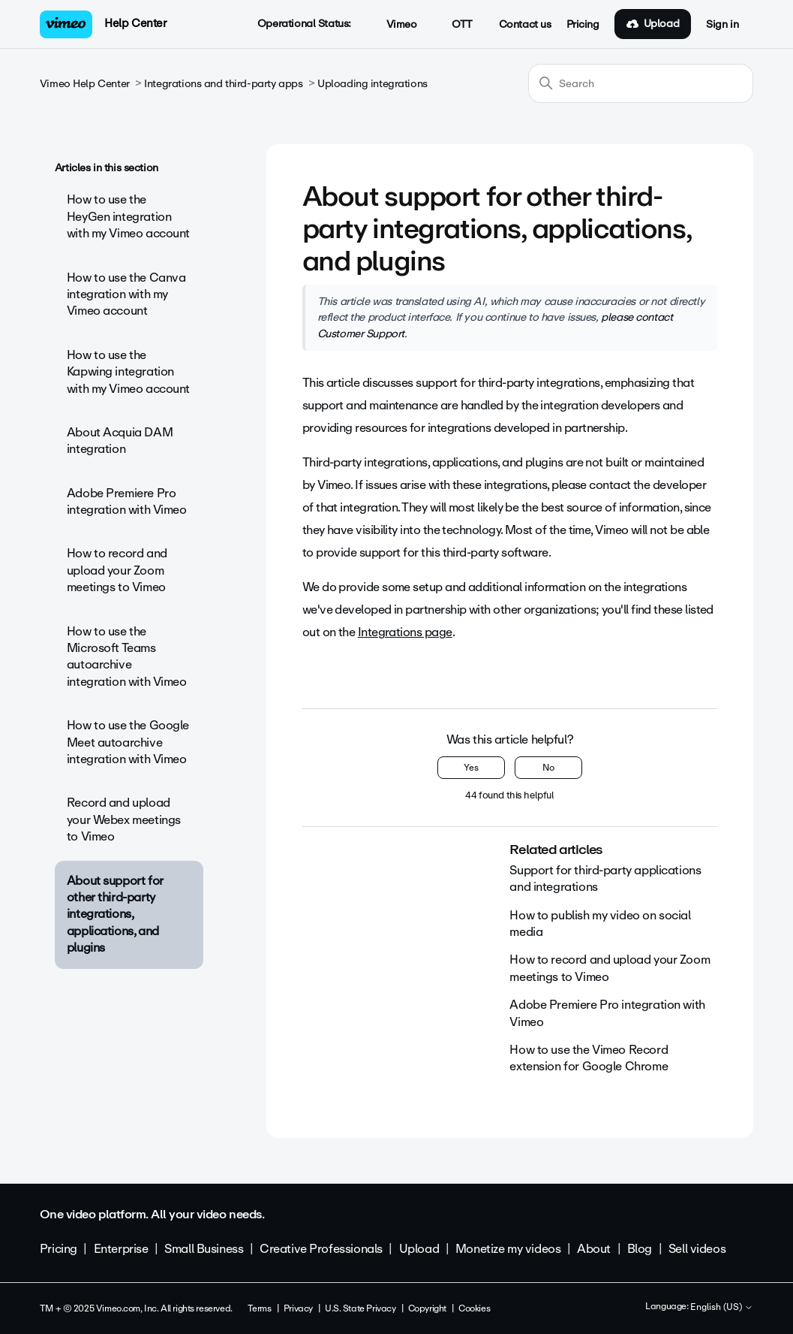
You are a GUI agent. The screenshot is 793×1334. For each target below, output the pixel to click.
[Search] (640, 83)
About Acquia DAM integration (120, 440)
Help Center (135, 23)
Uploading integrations (372, 83)
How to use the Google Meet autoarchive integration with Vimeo (128, 742)
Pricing (582, 24)
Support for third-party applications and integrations (605, 878)
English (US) (721, 1307)
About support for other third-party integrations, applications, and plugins (115, 914)
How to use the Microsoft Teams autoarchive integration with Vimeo (127, 656)
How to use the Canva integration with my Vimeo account (126, 294)
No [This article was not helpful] (548, 767)
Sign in (722, 24)
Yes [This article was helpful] (471, 767)
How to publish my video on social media (599, 923)
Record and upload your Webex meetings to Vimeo (124, 819)
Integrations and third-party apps (223, 83)
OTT (453, 24)
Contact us (525, 24)
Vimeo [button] (393, 24)
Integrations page (405, 632)
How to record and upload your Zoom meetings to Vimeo (117, 570)
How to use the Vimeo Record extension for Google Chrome (588, 1058)
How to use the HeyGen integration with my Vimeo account (128, 216)
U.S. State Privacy (360, 1308)
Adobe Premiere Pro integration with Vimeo (127, 501)
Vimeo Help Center (85, 83)
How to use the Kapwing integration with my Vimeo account (128, 372)
